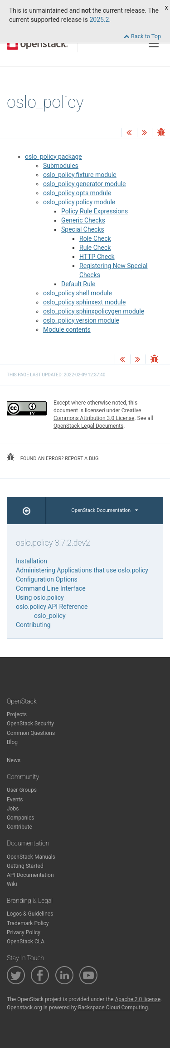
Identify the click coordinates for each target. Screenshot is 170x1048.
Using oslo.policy (40, 597)
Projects (17, 714)
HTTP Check (97, 256)
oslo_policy (50, 615)
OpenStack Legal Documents (88, 426)
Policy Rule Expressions (94, 211)
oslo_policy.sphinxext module (84, 302)
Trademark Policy (28, 923)
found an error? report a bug (52, 457)
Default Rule (78, 284)
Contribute (19, 827)
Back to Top (142, 36)
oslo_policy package (53, 156)
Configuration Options (47, 579)
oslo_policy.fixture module (80, 174)
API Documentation (30, 875)
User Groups (22, 790)
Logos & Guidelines (30, 914)
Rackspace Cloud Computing (113, 1007)
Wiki (12, 884)
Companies (20, 818)
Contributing (33, 624)
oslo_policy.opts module (77, 193)
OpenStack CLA (25, 941)
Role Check (95, 238)
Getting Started (25, 866)
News (13, 760)
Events (15, 799)
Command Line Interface (51, 588)
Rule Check (95, 247)
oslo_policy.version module (81, 320)
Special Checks (82, 229)
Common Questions (31, 733)
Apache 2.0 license (137, 999)
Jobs (13, 808)
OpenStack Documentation (104, 510)
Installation (31, 561)
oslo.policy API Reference (51, 606)
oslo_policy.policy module (79, 202)
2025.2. (100, 19)
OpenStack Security (30, 723)
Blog (12, 742)
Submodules (60, 165)
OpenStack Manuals (31, 857)
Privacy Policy (23, 932)
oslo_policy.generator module (84, 183)
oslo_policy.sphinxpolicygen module (93, 311)
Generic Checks (83, 220)
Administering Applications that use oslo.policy (82, 570)
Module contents (67, 329)
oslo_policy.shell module (77, 293)
